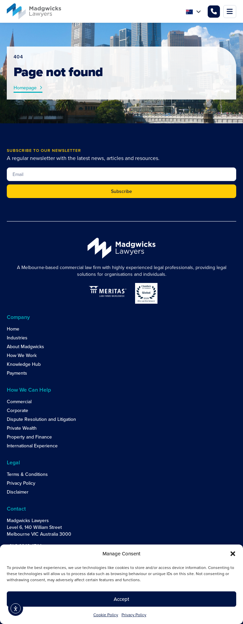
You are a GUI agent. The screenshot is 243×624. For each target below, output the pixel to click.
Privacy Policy (134, 615)
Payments (17, 373)
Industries (17, 337)
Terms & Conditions (27, 474)
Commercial (19, 401)
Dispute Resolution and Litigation (41, 419)
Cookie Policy (105, 615)
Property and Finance (29, 436)
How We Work (22, 355)
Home (13, 328)
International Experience (32, 445)
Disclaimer (18, 491)
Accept (121, 599)
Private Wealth (22, 428)
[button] (232, 553)
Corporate (17, 410)
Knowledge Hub (24, 364)
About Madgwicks (25, 346)
